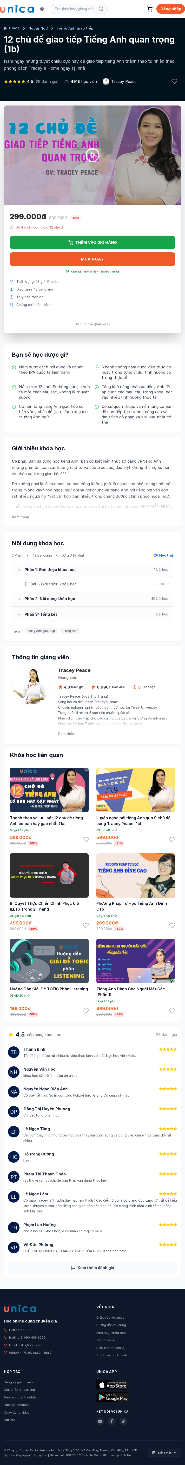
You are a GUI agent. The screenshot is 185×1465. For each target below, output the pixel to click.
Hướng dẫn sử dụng (111, 1325)
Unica (12, 28)
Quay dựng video (17, 1412)
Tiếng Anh (70, 631)
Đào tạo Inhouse (16, 1405)
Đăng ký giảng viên (18, 1382)
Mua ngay (92, 259)
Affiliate (9, 1420)
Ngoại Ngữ (38, 28)
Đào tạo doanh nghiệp (21, 1397)
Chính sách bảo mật (111, 1355)
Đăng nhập (170, 8)
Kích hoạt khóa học (111, 1333)
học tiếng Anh (66, 461)
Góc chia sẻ (105, 1340)
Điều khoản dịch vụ (111, 1348)
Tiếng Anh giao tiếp (75, 28)
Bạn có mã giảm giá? (93, 324)
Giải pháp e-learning (19, 1389)
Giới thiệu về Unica (110, 1317)
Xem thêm (20, 517)
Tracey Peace (124, 81)
